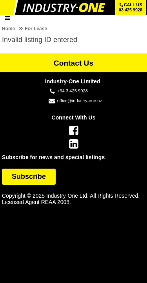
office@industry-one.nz (79, 100)
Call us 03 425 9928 (130, 7)
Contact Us (73, 63)
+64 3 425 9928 (72, 90)
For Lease (36, 28)
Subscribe (29, 176)
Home (8, 28)
